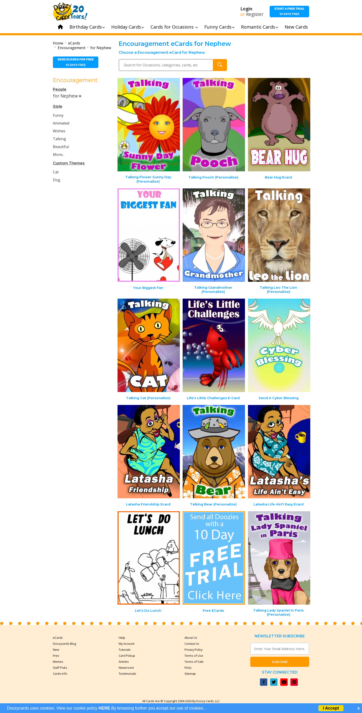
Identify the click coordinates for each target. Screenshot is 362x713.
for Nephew (100, 47)
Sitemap (190, 673)
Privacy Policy (193, 649)
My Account (126, 643)
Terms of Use (193, 655)
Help (122, 637)
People (59, 89)
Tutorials (125, 649)
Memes (58, 661)
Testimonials (127, 673)
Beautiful (61, 146)
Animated (61, 123)
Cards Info (60, 673)
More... (58, 154)
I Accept (331, 708)
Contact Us (191, 643)
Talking (59, 138)
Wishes (59, 131)
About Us (190, 637)
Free (56, 655)
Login (246, 9)
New (56, 649)
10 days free (289, 11)
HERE (104, 708)
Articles (124, 661)
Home (58, 43)
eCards (74, 43)
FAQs (188, 667)
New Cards (296, 27)
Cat (56, 172)
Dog (56, 179)
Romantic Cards (259, 27)
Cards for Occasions (174, 27)
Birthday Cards (87, 27)
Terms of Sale (194, 661)
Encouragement (71, 47)
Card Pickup (127, 655)
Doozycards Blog (64, 643)
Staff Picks (60, 667)
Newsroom (126, 667)
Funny (58, 115)
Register (254, 14)
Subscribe (280, 662)
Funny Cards (219, 27)
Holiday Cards (127, 27)
